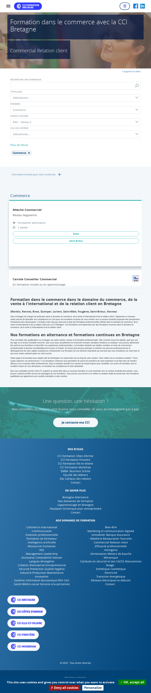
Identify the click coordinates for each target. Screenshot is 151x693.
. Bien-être (110, 527)
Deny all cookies (64, 688)
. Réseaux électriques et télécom (110, 580)
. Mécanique (110, 557)
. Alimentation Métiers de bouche (110, 554)
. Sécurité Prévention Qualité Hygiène (41, 569)
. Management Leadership (41, 554)
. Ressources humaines (41, 546)
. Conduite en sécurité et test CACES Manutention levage (110, 563)
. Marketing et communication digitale (110, 531)
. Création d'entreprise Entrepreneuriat (41, 565)
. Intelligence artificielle (41, 542)
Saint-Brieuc (76, 241)
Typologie (16, 91)
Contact (75, 482)
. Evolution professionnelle (41, 535)
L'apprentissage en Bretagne (75, 505)
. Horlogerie (110, 550)
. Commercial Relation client (110, 542)
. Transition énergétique (110, 576)
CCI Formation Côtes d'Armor (75, 456)
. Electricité (110, 572)
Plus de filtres (19, 145)
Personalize (93, 688)
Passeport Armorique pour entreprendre (75, 508)
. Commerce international (41, 527)
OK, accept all (132, 682)
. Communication (41, 531)
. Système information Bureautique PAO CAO (41, 580)
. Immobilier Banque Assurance (110, 535)
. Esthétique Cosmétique (110, 569)
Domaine (15, 104)
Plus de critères (19, 128)
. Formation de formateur (41, 538)
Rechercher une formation (25, 79)
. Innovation (40, 576)
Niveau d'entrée (19, 116)
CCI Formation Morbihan (75, 467)
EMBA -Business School (75, 471)
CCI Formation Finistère (75, 459)
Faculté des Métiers (75, 475)
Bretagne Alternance (75, 497)
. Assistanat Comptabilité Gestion (41, 557)
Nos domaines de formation (75, 501)
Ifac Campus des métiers (75, 478)
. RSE (41, 550)
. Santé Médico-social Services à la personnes (41, 584)
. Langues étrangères (41, 561)
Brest (76, 233)
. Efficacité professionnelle (110, 546)
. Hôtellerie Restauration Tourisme (110, 538)
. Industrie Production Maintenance (41, 572)
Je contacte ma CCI (76, 422)
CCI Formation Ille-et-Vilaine (75, 463)
